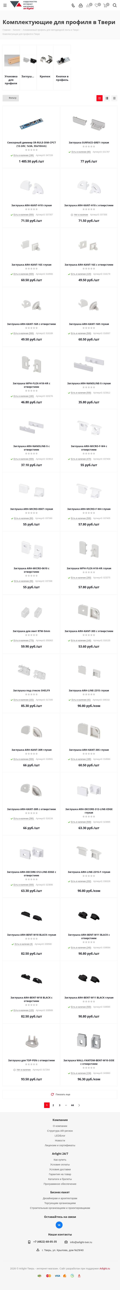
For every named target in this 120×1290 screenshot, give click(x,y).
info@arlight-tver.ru (81, 1242)
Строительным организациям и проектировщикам (60, 1207)
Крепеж (45, 76)
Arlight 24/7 (60, 1154)
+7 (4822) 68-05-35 (45, 1241)
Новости (60, 1140)
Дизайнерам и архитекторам (60, 1198)
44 (72, 1105)
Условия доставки (60, 1169)
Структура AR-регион (60, 1130)
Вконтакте (59, 1224)
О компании (60, 1125)
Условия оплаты (60, 1164)
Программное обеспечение (60, 1183)
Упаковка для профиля (11, 80)
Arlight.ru (104, 1268)
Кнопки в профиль (62, 78)
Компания (60, 1120)
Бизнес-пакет (60, 1192)
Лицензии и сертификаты (60, 1145)
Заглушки (28, 76)
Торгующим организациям (60, 1203)
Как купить (60, 1159)
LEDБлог (60, 1135)
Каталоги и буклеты (60, 1179)
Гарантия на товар (60, 1174)
